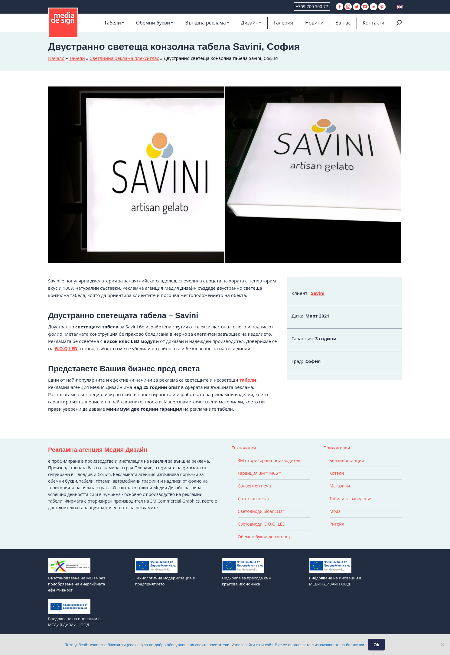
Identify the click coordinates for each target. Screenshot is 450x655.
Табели (77, 58)
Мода (335, 511)
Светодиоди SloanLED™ (261, 511)
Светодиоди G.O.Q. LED (261, 524)
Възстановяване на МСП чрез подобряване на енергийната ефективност (76, 584)
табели (247, 380)
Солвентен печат (255, 486)
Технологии (244, 448)
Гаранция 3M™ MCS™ (259, 473)
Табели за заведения (351, 498)
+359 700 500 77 (312, 6)
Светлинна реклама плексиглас (124, 58)
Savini (317, 293)
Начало (56, 58)
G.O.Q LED (66, 348)
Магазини (340, 486)
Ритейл (337, 524)
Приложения (337, 448)
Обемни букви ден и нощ (264, 536)
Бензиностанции (347, 460)
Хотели (337, 473)
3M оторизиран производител (269, 460)
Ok (377, 644)
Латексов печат (254, 498)
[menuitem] (114, 23)
